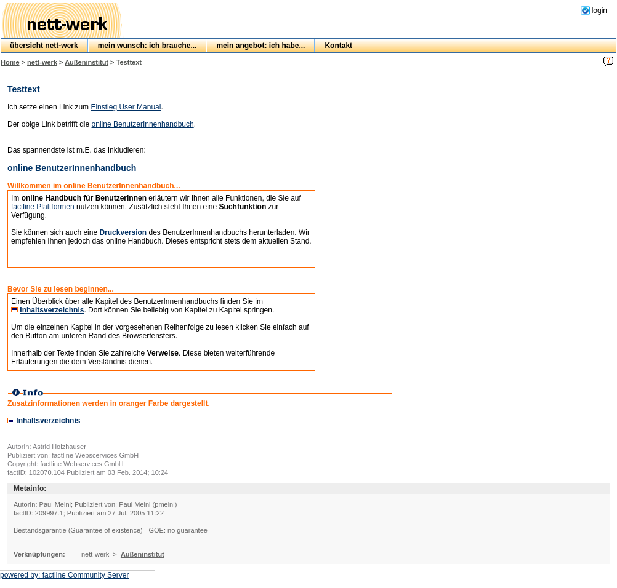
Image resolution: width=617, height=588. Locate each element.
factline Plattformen (43, 206)
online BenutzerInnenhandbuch (143, 124)
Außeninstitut (86, 62)
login (599, 10)
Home (10, 62)
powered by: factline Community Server (64, 575)
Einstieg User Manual (126, 107)
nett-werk (42, 62)
